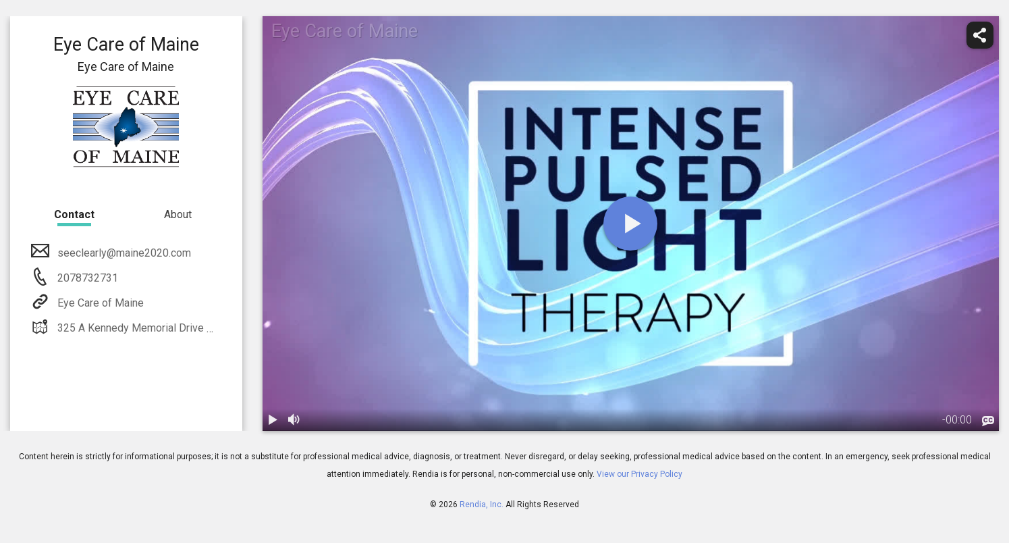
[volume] (295, 420)
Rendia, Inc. (481, 504)
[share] (979, 35)
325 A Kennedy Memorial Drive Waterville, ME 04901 (181, 327)
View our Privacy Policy (639, 474)
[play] (630, 224)
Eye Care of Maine (99, 302)
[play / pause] (273, 420)
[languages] (988, 421)
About (178, 214)
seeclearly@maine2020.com (123, 253)
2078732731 (86, 278)
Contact (74, 214)
